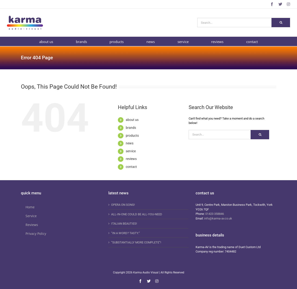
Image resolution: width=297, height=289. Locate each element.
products (132, 135)
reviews (131, 159)
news (129, 143)
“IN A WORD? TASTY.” (125, 233)
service (131, 151)
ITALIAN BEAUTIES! (124, 223)
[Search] (280, 22)
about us (132, 120)
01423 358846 (214, 214)
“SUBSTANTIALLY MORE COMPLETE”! (136, 242)
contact (131, 167)
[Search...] (234, 22)
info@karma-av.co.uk (218, 218)
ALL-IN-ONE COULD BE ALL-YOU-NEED (136, 214)
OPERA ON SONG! (123, 204)
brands (131, 128)
